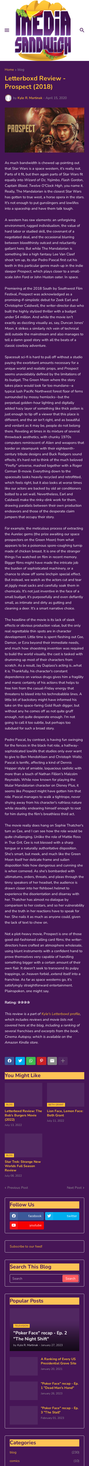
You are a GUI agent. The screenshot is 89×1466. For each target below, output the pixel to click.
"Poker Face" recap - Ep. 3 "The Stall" (59, 1410)
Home (9, 70)
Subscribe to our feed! (26, 1246)
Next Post (74, 1187)
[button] (6, 30)
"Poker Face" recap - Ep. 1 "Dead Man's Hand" (59, 1386)
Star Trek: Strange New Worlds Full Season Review (23, 1166)
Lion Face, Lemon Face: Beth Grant (65, 1113)
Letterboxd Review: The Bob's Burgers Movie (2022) (23, 1115)
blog (21, 70)
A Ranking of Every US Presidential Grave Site (58, 1361)
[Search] (36, 1278)
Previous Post (17, 1187)
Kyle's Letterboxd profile (61, 1013)
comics (44, 1461)
